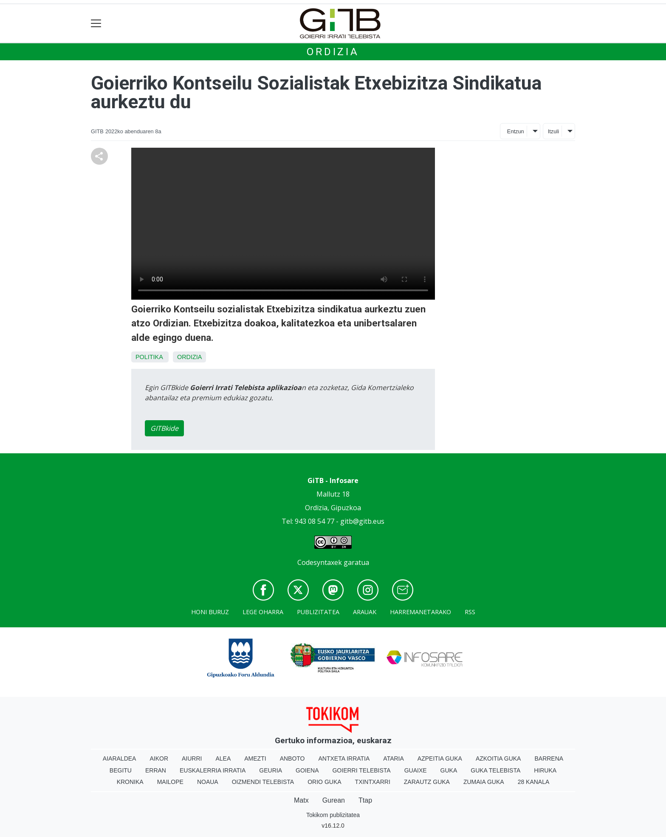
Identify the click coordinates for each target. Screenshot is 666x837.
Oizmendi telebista (263, 781)
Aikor (159, 758)
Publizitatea (318, 612)
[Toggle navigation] (96, 23)
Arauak (364, 612)
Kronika (130, 781)
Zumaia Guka (483, 781)
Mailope (170, 781)
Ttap (365, 800)
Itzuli (553, 131)
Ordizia (333, 52)
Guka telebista (495, 770)
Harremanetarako (420, 612)
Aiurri (192, 758)
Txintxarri (372, 781)
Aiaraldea (119, 758)
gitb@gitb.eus (362, 521)
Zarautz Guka (427, 781)
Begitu (121, 770)
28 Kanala (534, 781)
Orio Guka (324, 781)
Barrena (548, 758)
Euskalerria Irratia (213, 770)
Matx (301, 800)
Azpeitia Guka (440, 758)
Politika (149, 357)
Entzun (515, 131)
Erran (155, 770)
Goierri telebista (361, 770)
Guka (448, 770)
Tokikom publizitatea (333, 815)
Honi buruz (210, 612)
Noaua (207, 781)
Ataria (393, 758)
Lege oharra (263, 612)
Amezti (255, 758)
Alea (223, 758)
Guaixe (415, 770)
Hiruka (545, 770)
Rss (470, 612)
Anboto (292, 758)
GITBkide (164, 428)
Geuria (270, 770)
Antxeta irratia (344, 758)
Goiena (307, 770)
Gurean (333, 800)
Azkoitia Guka (498, 758)
